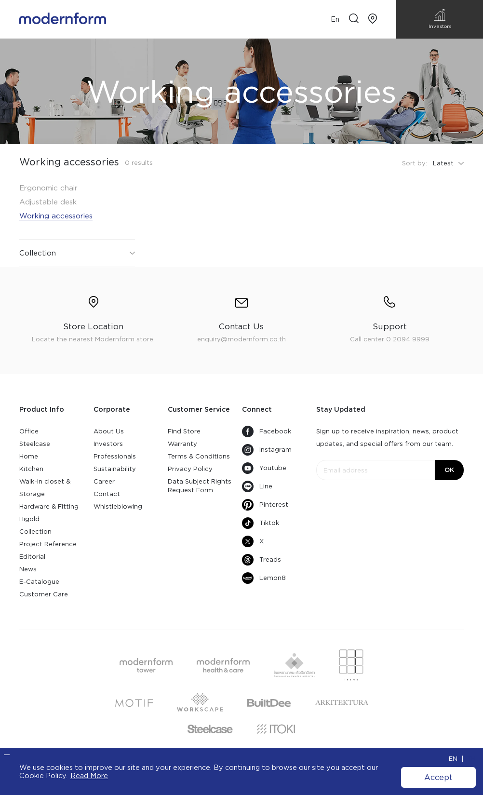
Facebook (266, 431)
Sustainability (115, 468)
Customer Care (43, 594)
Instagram (267, 450)
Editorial (32, 556)
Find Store (184, 431)
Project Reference (48, 544)
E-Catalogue (39, 581)
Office (29, 431)
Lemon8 (264, 578)
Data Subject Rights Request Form (199, 486)
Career (104, 481)
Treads (261, 560)
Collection (35, 531)
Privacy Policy (190, 468)
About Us (109, 431)
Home (28, 456)
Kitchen (31, 468)
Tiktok (260, 523)
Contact (107, 494)
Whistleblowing (118, 506)
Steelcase (34, 443)
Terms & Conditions (199, 456)
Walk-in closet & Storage (44, 488)
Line (257, 486)
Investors (108, 443)
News (28, 569)
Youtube (264, 468)
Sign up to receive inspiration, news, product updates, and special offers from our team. (387, 437)
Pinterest (265, 505)
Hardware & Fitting (49, 506)
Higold (29, 519)
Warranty (182, 443)
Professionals (115, 456)
